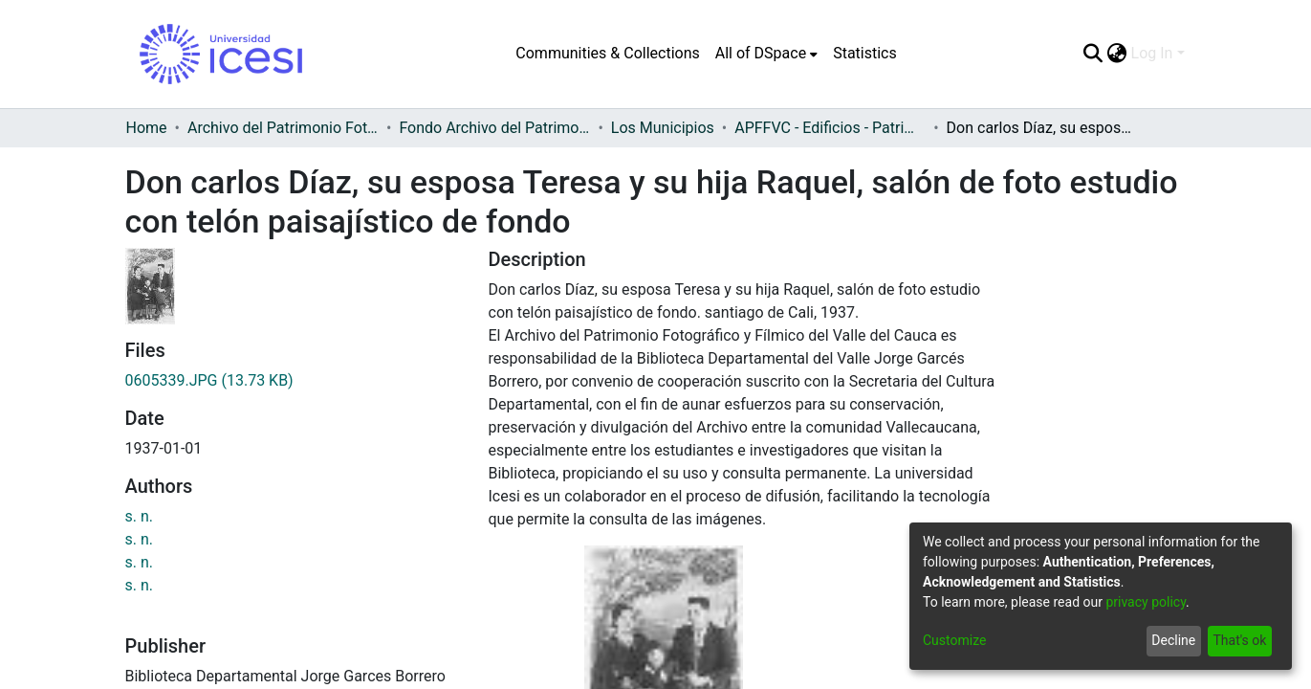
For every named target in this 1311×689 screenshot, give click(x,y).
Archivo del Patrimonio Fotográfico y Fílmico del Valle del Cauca (283, 128)
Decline (1173, 640)
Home (146, 128)
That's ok (1239, 640)
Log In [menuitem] (1152, 53)
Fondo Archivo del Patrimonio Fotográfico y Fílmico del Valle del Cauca (494, 128)
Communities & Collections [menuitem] (607, 53)
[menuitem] (766, 53)
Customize (954, 640)
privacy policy (1145, 602)
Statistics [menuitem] (865, 53)
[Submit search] (1093, 53)
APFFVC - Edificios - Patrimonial (830, 128)
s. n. (139, 516)
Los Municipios (662, 128)
